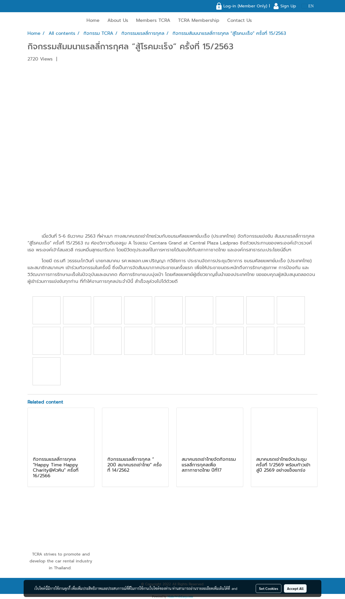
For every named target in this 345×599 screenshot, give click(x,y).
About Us (117, 20)
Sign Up (288, 6)
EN (308, 6)
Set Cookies (268, 588)
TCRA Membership (198, 20)
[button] (260, 21)
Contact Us (239, 20)
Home (93, 20)
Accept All (295, 588)
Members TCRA (153, 20)
